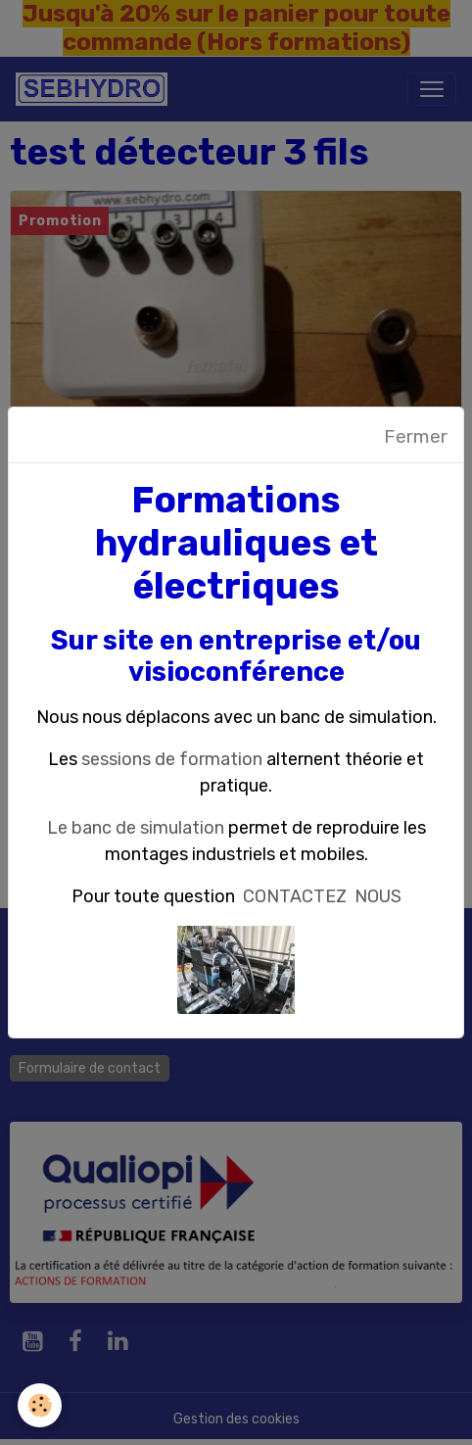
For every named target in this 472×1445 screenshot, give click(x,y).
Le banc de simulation (135, 828)
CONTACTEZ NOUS (322, 896)
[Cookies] (40, 1405)
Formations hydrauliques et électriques (236, 543)
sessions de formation (171, 759)
